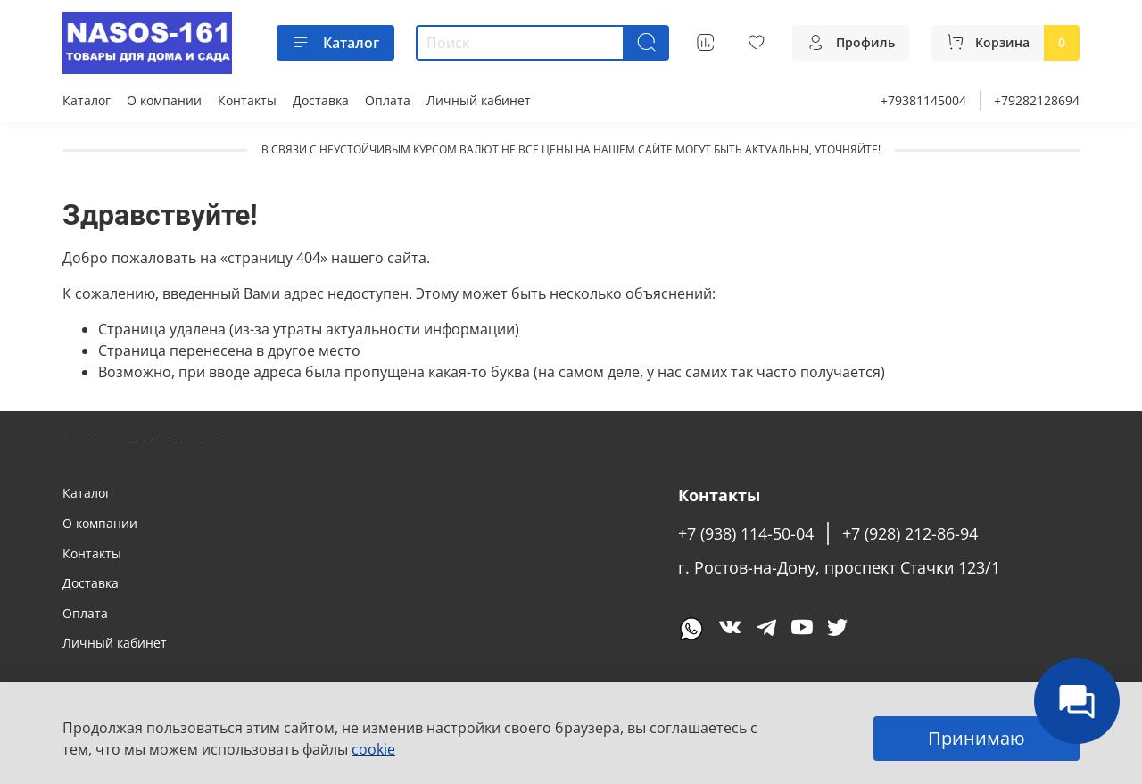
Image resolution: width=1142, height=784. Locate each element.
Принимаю (976, 738)
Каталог (335, 43)
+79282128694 (1037, 100)
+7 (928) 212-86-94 (910, 533)
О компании (164, 100)
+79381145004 (923, 100)
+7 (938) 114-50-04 (746, 533)
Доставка (321, 100)
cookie (373, 749)
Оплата (387, 100)
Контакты (247, 100)
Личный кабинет (478, 100)
